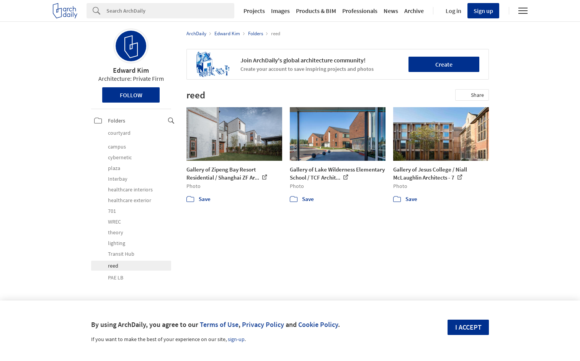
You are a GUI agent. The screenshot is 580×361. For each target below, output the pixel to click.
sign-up (236, 339)
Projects (254, 11)
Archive (414, 11)
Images (280, 11)
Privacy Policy (263, 324)
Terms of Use (219, 324)
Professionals (359, 11)
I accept (468, 327)
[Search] (170, 10)
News (391, 11)
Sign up (483, 11)
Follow (131, 95)
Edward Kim (131, 70)
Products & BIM (316, 11)
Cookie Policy (318, 324)
